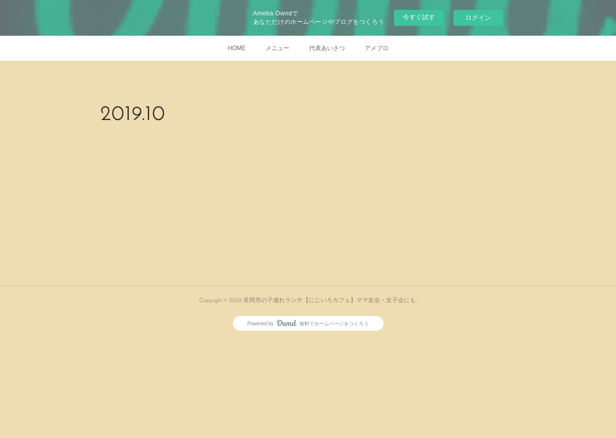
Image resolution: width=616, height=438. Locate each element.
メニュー (277, 48)
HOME (237, 48)
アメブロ (377, 48)
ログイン (478, 17)
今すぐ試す (419, 17)
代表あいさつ (327, 48)
